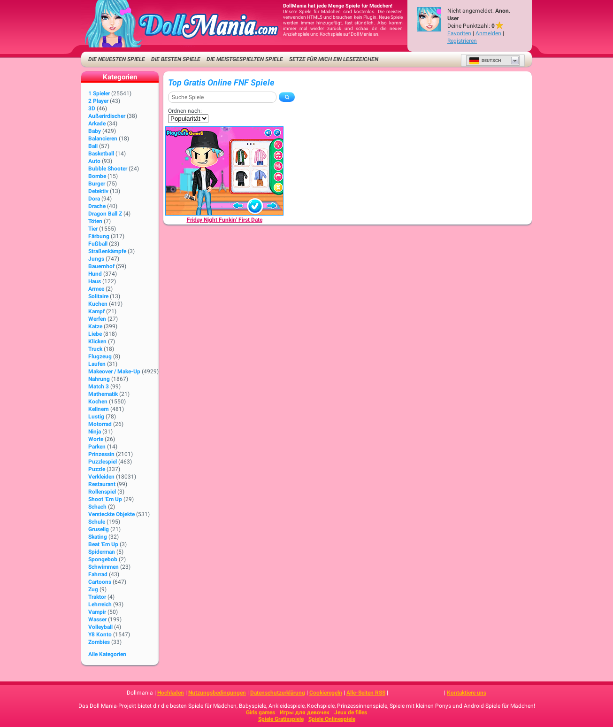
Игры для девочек (304, 712)
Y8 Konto (100, 634)
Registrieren (462, 41)
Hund (95, 274)
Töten (95, 221)
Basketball (101, 153)
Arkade (97, 123)
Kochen (97, 401)
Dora (94, 198)
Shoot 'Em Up (105, 499)
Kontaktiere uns (466, 692)
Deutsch (485, 60)
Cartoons (99, 582)
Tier (93, 228)
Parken (97, 446)
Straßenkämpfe (107, 251)
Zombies (99, 642)
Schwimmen (103, 567)
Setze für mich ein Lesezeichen (333, 59)
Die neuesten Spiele (116, 59)
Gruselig (98, 529)
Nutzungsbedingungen (217, 692)
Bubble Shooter (107, 168)
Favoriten (459, 33)
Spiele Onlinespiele (331, 719)
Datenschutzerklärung (277, 692)
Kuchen (97, 304)
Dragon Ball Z (105, 213)
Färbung (98, 236)
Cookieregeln (325, 692)
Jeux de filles (350, 712)
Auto (94, 161)
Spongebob (102, 559)
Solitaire (98, 296)
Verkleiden (101, 476)
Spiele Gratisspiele (281, 719)
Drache (97, 206)
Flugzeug (100, 356)
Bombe (97, 176)
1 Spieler (99, 93)
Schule (96, 521)
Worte (95, 439)
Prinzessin (101, 454)
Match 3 (98, 386)
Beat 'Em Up (103, 544)
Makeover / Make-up (114, 371)
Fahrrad (97, 574)
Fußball (97, 243)
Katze (95, 326)
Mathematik (103, 394)
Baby (94, 131)
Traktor (97, 597)
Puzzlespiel (102, 461)
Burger (96, 183)
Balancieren (102, 138)
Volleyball (100, 627)
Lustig (96, 416)
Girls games (260, 712)
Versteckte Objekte (111, 514)
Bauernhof (101, 266)
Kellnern (98, 409)
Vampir (97, 612)
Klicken (97, 341)
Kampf (96, 311)
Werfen (97, 319)
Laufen (97, 364)
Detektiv (98, 191)
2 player (98, 101)
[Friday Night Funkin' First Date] (224, 171)
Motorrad (100, 424)
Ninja (94, 431)
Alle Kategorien (107, 654)
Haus (94, 281)
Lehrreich (100, 604)
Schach (97, 506)
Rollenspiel (102, 491)
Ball (93, 146)
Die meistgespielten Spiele (245, 59)
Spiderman (101, 552)
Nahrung (99, 379)
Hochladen (170, 692)
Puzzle (96, 469)
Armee (96, 289)
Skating (97, 537)
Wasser (97, 619)
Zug (93, 589)
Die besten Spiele (175, 59)
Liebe (95, 334)
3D (91, 108)
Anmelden (488, 33)
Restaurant (101, 484)
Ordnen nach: (185, 111)
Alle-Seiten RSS (365, 692)
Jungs (96, 258)
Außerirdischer (106, 116)
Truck (95, 349)
